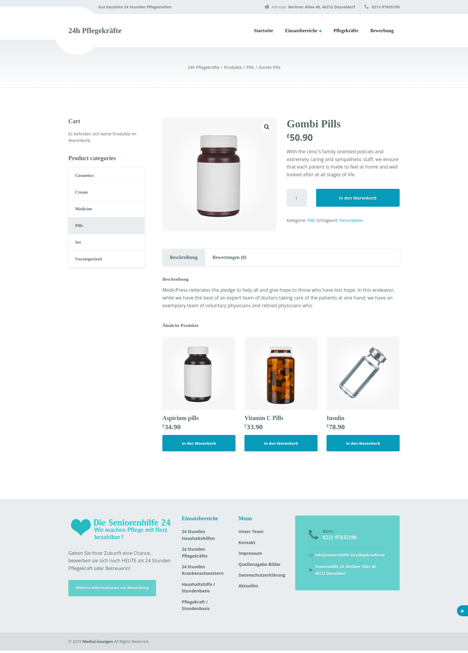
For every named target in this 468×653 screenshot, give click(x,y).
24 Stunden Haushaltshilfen (198, 537)
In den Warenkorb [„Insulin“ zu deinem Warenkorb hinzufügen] (363, 445)
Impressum (250, 555)
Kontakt (246, 545)
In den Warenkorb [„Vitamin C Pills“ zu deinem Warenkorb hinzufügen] (281, 445)
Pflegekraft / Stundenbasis (196, 607)
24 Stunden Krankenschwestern (203, 572)
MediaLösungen (97, 643)
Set (79, 249)
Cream (83, 194)
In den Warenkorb (358, 198)
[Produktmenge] (297, 198)
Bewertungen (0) (229, 257)
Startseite (263, 30)
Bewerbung (382, 30)
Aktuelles (248, 588)
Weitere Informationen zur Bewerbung (116, 591)
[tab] (183, 257)
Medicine (85, 213)
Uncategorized (90, 268)
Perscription (352, 220)
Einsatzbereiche (301, 30)
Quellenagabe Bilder (259, 566)
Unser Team (251, 534)
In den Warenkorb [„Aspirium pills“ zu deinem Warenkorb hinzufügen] (199, 445)
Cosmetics (86, 176)
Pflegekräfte (345, 30)
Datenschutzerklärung (261, 577)
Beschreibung (184, 257)
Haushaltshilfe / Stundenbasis (198, 590)
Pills (311, 220)
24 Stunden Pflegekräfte (194, 555)
